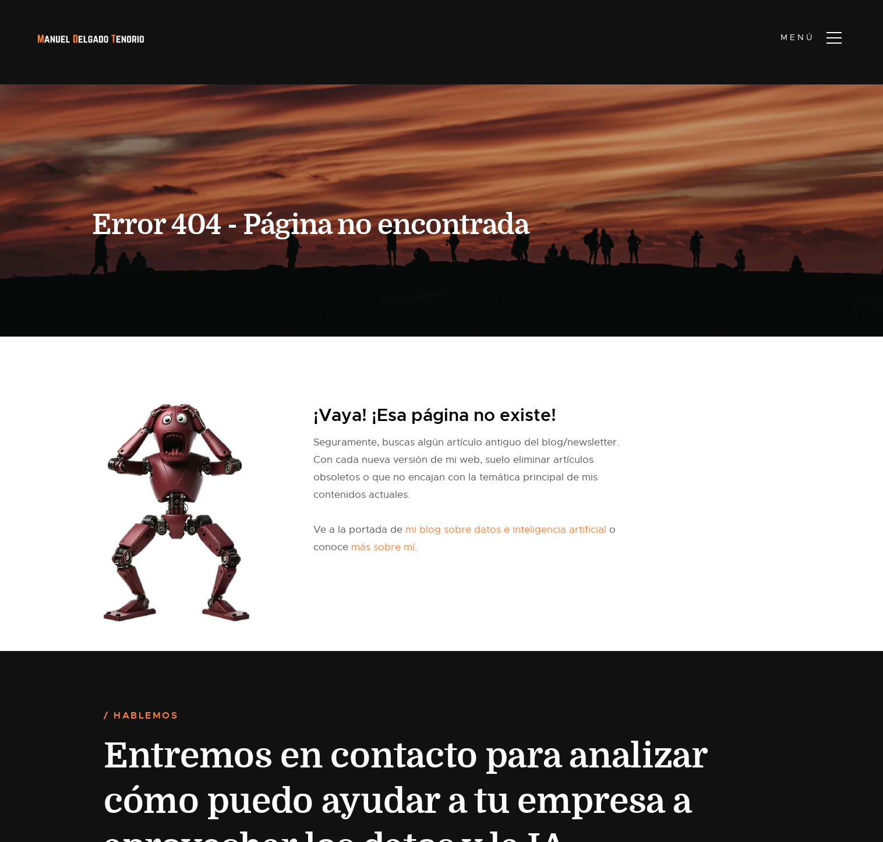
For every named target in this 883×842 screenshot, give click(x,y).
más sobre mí (383, 547)
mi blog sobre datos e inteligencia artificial (505, 529)
